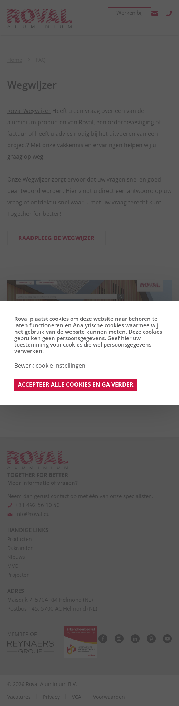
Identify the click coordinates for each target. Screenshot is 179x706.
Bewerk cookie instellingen (50, 365)
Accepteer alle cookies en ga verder (76, 384)
